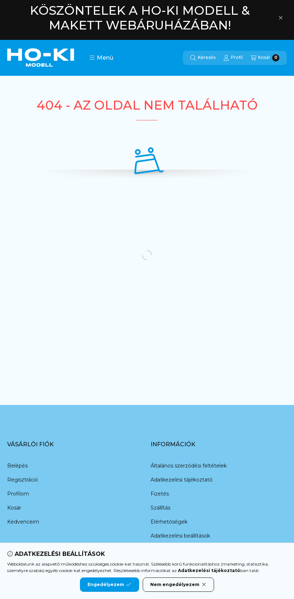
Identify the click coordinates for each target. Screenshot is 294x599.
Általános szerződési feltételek (189, 465)
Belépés (17, 465)
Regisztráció (22, 479)
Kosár (14, 507)
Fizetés (160, 493)
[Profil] (233, 58)
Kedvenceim (23, 522)
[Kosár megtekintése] (265, 58)
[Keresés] (203, 58)
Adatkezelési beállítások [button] (180, 536)
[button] (101, 58)
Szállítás (160, 507)
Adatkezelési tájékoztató (182, 479)
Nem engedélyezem (178, 585)
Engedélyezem (109, 585)
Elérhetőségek (169, 522)
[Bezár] (280, 18)
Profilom (18, 493)
